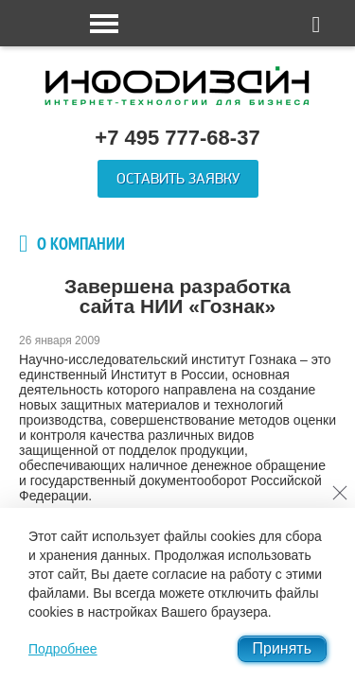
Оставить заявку (178, 178)
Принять (282, 648)
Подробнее (63, 648)
